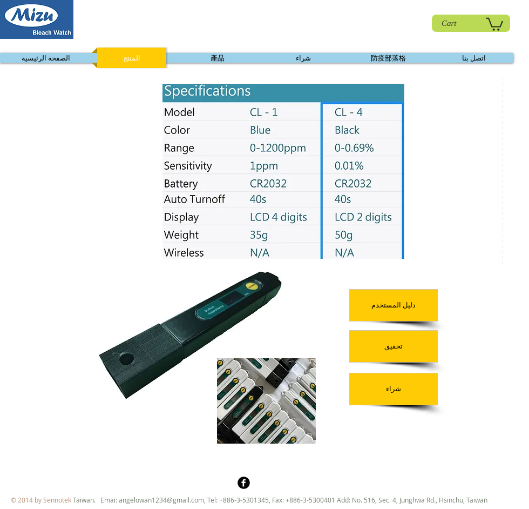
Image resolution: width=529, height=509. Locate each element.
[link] (494, 23)
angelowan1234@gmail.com (161, 499)
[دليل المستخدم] (393, 305)
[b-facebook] (244, 483)
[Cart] (471, 23)
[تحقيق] (393, 346)
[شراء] (393, 389)
